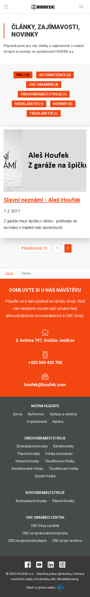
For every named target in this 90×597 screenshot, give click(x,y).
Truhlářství (44, 113)
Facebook (28, 565)
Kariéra (58, 422)
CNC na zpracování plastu (27, 541)
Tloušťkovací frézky (59, 461)
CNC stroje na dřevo (67, 541)
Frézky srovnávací (58, 454)
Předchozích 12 (34, 248)
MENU (6, 7)
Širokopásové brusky (32, 446)
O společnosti (37, 422)
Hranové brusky (27, 461)
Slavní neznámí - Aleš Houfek (42, 200)
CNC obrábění (43, 84)
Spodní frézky (45, 476)
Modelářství (29, 104)
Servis (17, 414)
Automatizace (55, 75)
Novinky (62, 104)
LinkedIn (51, 565)
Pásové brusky (29, 454)
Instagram (62, 565)
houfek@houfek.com (45, 384)
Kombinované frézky (27, 469)
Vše (23, 75)
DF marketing (60, 587)
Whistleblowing (67, 579)
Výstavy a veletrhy (63, 414)
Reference (36, 414)
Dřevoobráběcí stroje (44, 94)
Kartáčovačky (63, 446)
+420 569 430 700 (45, 362)
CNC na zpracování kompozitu (45, 533)
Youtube (39, 565)
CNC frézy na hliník (45, 526)
